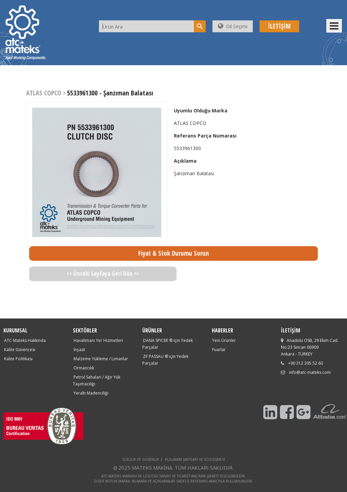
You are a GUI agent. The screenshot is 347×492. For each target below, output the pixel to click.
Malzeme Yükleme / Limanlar (101, 359)
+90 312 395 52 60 (305, 363)
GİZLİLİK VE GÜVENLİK (140, 459)
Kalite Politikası (18, 359)
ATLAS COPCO (190, 123)
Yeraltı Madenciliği (91, 393)
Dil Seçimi (232, 26)
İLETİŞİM (279, 26)
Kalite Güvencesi (19, 349)
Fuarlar (219, 349)
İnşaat (79, 349)
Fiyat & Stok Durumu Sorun (173, 253)
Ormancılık (84, 368)
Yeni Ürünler (224, 340)
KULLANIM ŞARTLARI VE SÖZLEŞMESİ (195, 459)
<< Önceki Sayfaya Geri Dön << (102, 273)
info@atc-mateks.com (310, 372)
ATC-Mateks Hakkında (25, 340)
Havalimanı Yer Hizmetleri (98, 340)
